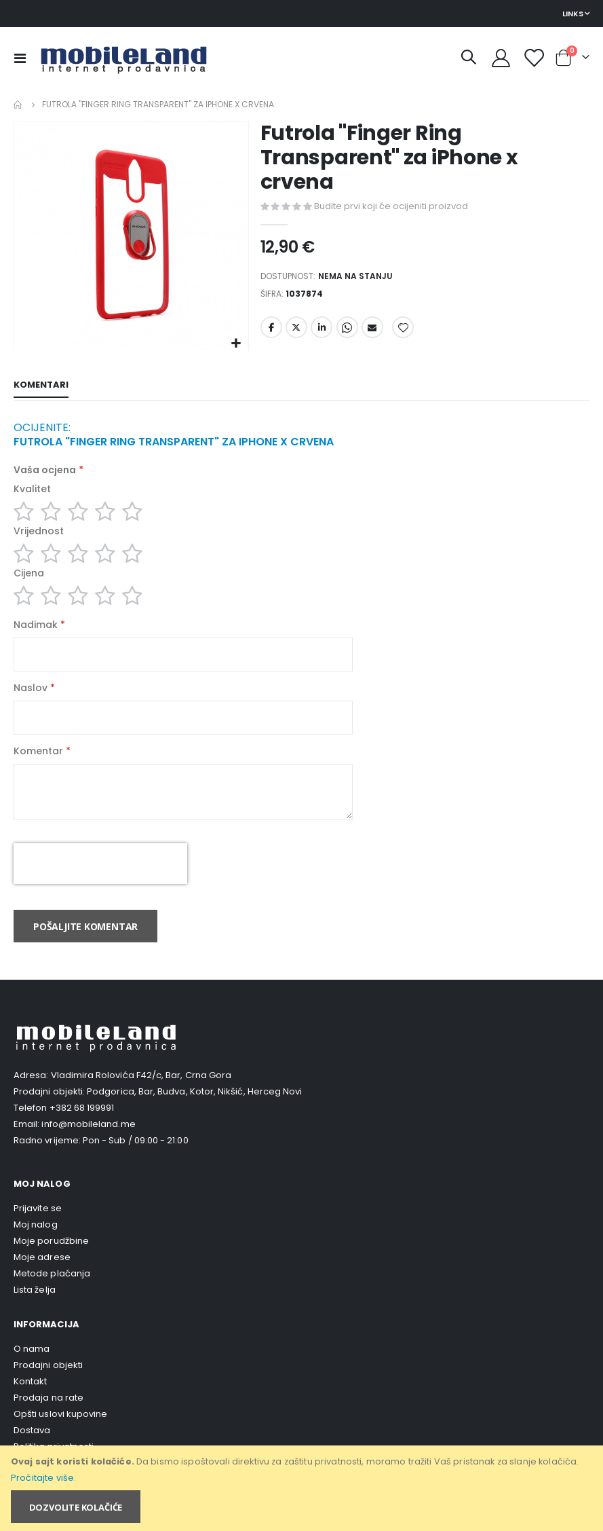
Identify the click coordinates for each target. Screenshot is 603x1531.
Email (372, 333)
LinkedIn (321, 333)
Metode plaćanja (52, 1292)
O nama (32, 1367)
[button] (236, 344)
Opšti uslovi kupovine (60, 1432)
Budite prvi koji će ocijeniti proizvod (391, 206)
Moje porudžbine (51, 1259)
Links (572, 13)
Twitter (296, 333)
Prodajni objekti (48, 1384)
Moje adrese (42, 1276)
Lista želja (35, 1308)
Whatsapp (347, 333)
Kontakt (30, 1400)
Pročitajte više (42, 1477)
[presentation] (100, 882)
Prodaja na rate (48, 1416)
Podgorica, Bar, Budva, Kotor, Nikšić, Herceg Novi (194, 1110)
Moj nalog (36, 1243)
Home (18, 104)
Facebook (271, 333)
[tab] (41, 386)
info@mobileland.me (88, 1143)
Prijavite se (38, 1227)
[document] (302, 1488)
